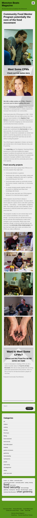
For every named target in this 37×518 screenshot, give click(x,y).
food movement (8, 438)
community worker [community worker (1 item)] (19, 482)
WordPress (14, 515)
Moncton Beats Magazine (17, 513)
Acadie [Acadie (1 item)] (5, 480)
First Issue (6, 433)
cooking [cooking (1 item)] (26, 482)
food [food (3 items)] (6, 484)
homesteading (7, 456)
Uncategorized (7, 467)
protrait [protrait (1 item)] (30, 489)
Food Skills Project (28, 508)
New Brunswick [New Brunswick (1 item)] (24, 489)
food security (7, 441)
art (4, 421)
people (5, 461)
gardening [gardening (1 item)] (6, 489)
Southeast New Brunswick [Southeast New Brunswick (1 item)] (10, 492)
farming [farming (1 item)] (31, 482)
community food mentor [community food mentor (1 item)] (9, 482)
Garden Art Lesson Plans (12, 510)
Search (5, 406)
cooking (6, 427)
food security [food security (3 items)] (12, 487)
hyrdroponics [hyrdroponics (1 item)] (12, 489)
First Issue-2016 (7, 508)
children (6, 424)
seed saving (7, 464)
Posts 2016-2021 (17, 508)
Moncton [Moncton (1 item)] (18, 489)
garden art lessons (8, 450)
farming (5, 430)
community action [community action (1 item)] (18, 480)
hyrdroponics (7, 458)
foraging (6, 447)
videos (5, 470)
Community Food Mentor (16, 107)
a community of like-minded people (20, 225)
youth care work (8, 473)
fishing (5, 435)
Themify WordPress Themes (25, 515)
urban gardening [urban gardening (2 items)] (24, 492)
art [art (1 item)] (8, 480)
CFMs (21, 510)
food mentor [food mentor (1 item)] (13, 485)
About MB (27, 510)
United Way (9, 149)
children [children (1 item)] (11, 480)
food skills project (8, 444)
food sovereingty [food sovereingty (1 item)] (25, 487)
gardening (6, 453)
